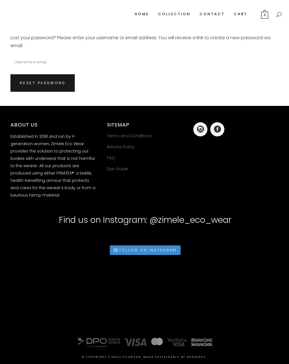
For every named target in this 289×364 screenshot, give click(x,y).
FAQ (111, 158)
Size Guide (117, 169)
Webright (196, 357)
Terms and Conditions (129, 136)
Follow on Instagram (145, 250)
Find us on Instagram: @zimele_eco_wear (145, 220)
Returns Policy (121, 147)
